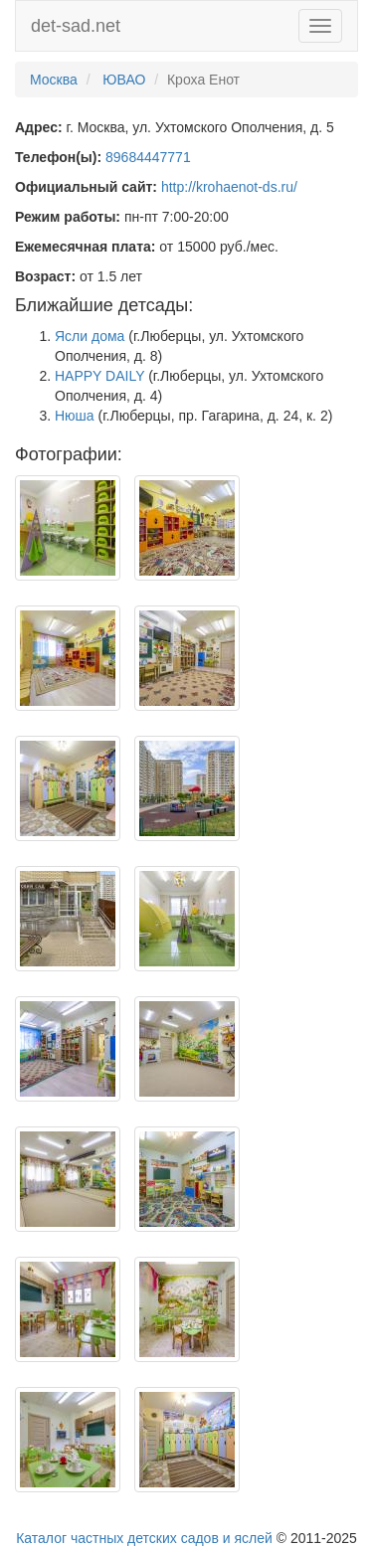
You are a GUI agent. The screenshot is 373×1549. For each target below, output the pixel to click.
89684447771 (148, 157)
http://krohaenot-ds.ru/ (229, 187)
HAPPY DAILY (99, 376)
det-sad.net (75, 26)
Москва (54, 79)
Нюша (74, 416)
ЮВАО (123, 79)
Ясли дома (89, 336)
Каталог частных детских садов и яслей (144, 1538)
